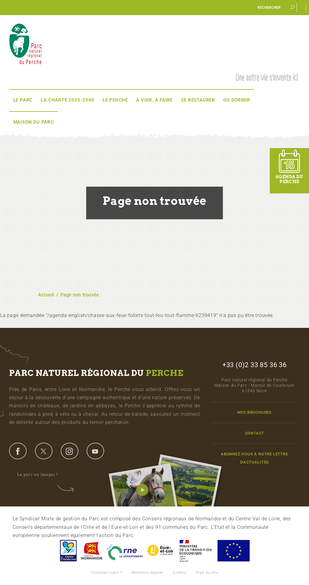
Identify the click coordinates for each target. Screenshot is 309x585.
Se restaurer (198, 100)
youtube (95, 451)
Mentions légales (147, 572)
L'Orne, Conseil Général (125, 550)
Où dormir (236, 100)
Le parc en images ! (41, 474)
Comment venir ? (106, 572)
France (195, 550)
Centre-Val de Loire (68, 550)
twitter (44, 451)
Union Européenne (233, 550)
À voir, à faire (154, 100)
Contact (254, 433)
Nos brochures (254, 412)
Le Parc (23, 100)
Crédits (179, 572)
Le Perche (115, 100)
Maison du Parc (33, 122)
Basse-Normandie (91, 550)
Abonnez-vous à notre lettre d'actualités (254, 458)
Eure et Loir (160, 550)
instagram (69, 451)
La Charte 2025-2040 (67, 100)
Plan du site (207, 572)
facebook (18, 451)
